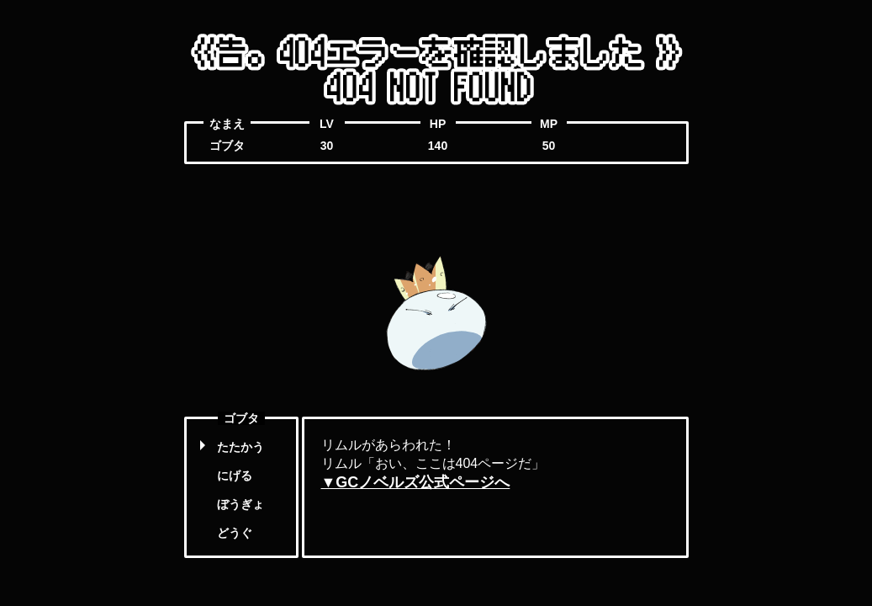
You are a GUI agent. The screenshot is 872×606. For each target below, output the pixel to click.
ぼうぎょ (240, 504)
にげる (234, 475)
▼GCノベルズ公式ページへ (415, 482)
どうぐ (234, 533)
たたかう (240, 447)
